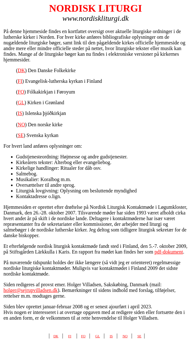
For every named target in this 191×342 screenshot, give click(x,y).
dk (55, 335)
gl (97, 335)
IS (20, 113)
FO (21, 91)
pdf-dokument (169, 251)
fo (83, 335)
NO (21, 124)
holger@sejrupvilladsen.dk (30, 290)
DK (21, 70)
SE (21, 135)
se (139, 335)
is (111, 335)
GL (21, 102)
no (125, 335)
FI (20, 81)
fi (69, 335)
